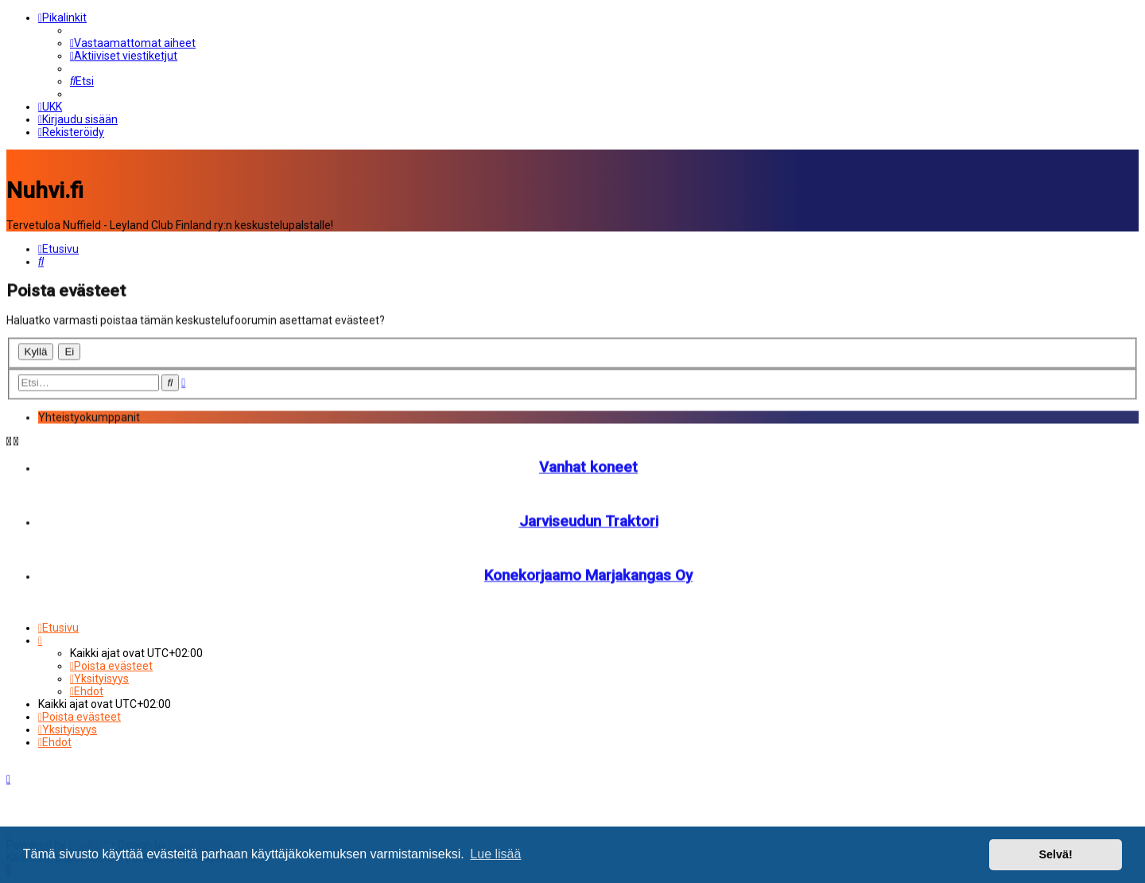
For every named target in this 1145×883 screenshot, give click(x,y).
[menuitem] (133, 43)
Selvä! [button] (1055, 854)
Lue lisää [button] (495, 854)
